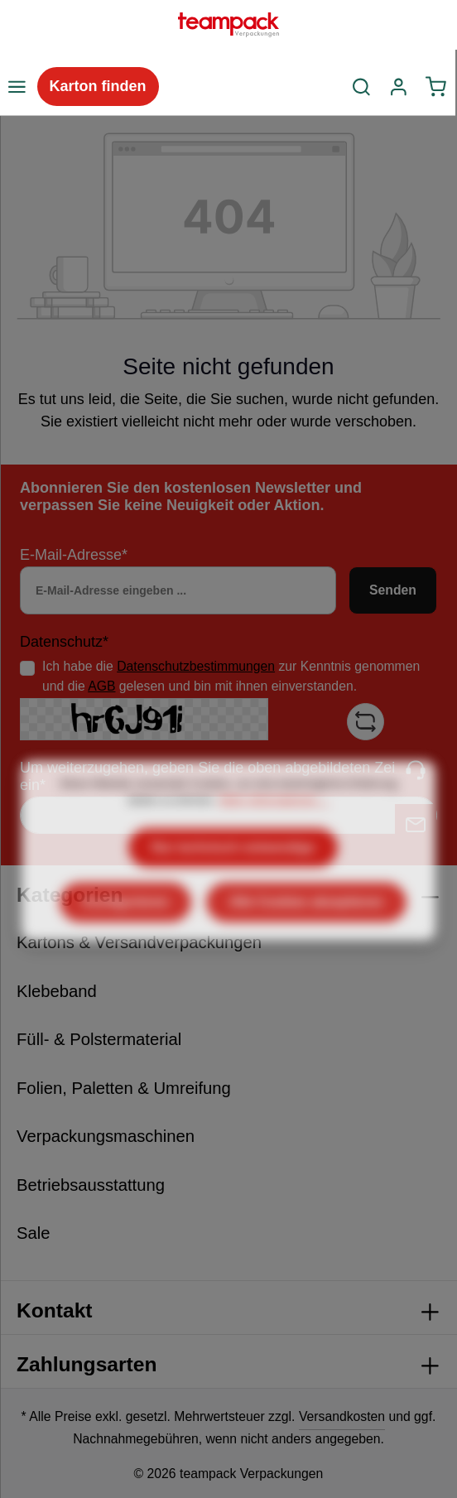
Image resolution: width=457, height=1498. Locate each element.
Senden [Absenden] (392, 590)
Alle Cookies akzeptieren (306, 944)
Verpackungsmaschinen (106, 1136)
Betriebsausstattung (91, 1185)
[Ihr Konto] (398, 87)
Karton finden (98, 86)
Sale (34, 1233)
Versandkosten (342, 1416)
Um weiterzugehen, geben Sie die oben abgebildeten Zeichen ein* (223, 776)
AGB (101, 686)
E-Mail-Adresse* (73, 555)
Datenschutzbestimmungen (196, 666)
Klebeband (57, 991)
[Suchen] (361, 87)
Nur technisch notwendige (233, 890)
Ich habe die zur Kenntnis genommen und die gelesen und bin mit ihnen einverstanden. (231, 676)
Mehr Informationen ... (274, 842)
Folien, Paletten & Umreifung (124, 1088)
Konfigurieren (125, 944)
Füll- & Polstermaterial (99, 1039)
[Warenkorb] (436, 87)
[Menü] (16, 87)
